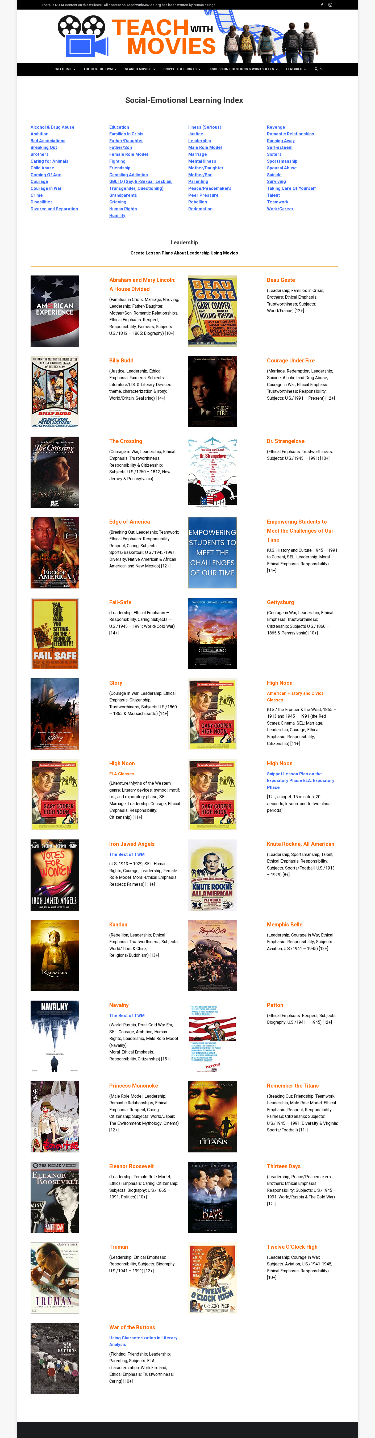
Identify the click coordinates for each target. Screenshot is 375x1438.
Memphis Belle (284, 924)
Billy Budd (121, 360)
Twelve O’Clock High (292, 1247)
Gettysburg (280, 602)
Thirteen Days (284, 1166)
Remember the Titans (293, 1085)
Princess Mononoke (133, 1085)
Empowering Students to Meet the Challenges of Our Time (300, 531)
